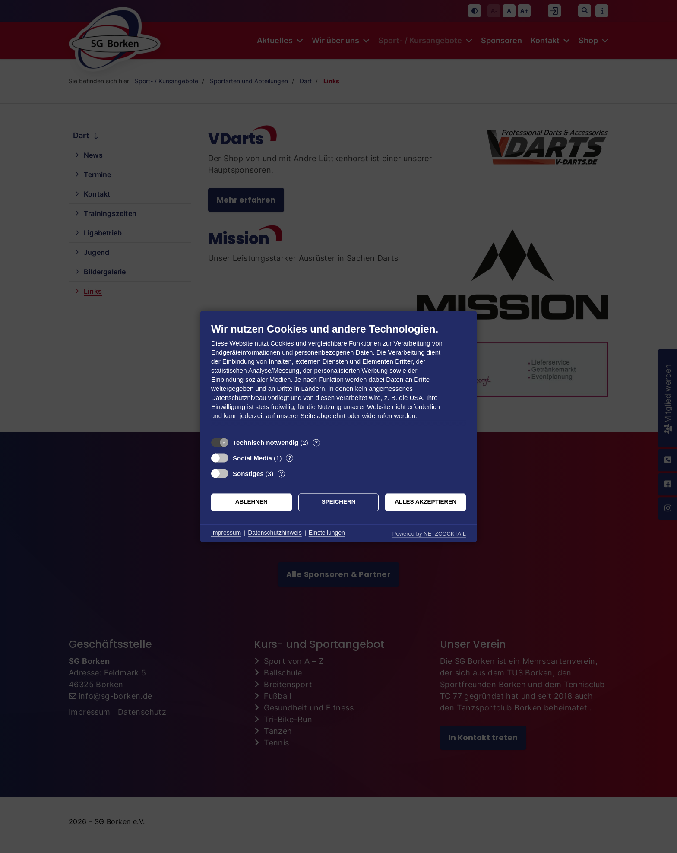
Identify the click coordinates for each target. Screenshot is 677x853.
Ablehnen (251, 502)
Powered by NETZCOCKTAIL (429, 533)
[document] (338, 377)
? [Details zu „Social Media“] (289, 458)
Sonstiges (248, 473)
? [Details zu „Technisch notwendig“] (316, 442)
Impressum (226, 533)
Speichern (339, 502)
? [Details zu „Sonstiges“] (281, 473)
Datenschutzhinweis (275, 533)
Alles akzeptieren (425, 502)
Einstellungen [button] (327, 533)
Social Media (252, 458)
